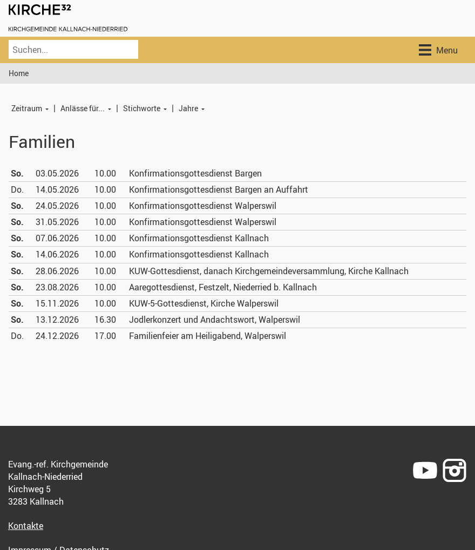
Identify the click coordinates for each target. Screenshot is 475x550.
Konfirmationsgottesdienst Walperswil (202, 206)
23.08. (57, 287)
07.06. (57, 238)
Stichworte (141, 108)
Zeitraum (26, 108)
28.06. (57, 271)
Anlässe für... (82, 108)
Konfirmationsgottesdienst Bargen (195, 173)
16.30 (105, 319)
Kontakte (25, 526)
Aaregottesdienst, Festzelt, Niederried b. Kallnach (223, 287)
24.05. (57, 206)
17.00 (105, 336)
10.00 (105, 173)
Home (19, 73)
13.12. (57, 319)
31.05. (57, 222)
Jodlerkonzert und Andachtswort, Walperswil (214, 319)
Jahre (188, 108)
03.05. (57, 173)
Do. (17, 189)
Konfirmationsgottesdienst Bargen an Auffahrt (218, 189)
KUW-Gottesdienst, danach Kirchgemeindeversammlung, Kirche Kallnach (269, 271)
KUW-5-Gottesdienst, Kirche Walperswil (204, 303)
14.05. (57, 189)
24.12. (57, 336)
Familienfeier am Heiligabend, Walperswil (207, 336)
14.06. (57, 254)
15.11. (57, 303)
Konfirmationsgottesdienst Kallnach (199, 238)
